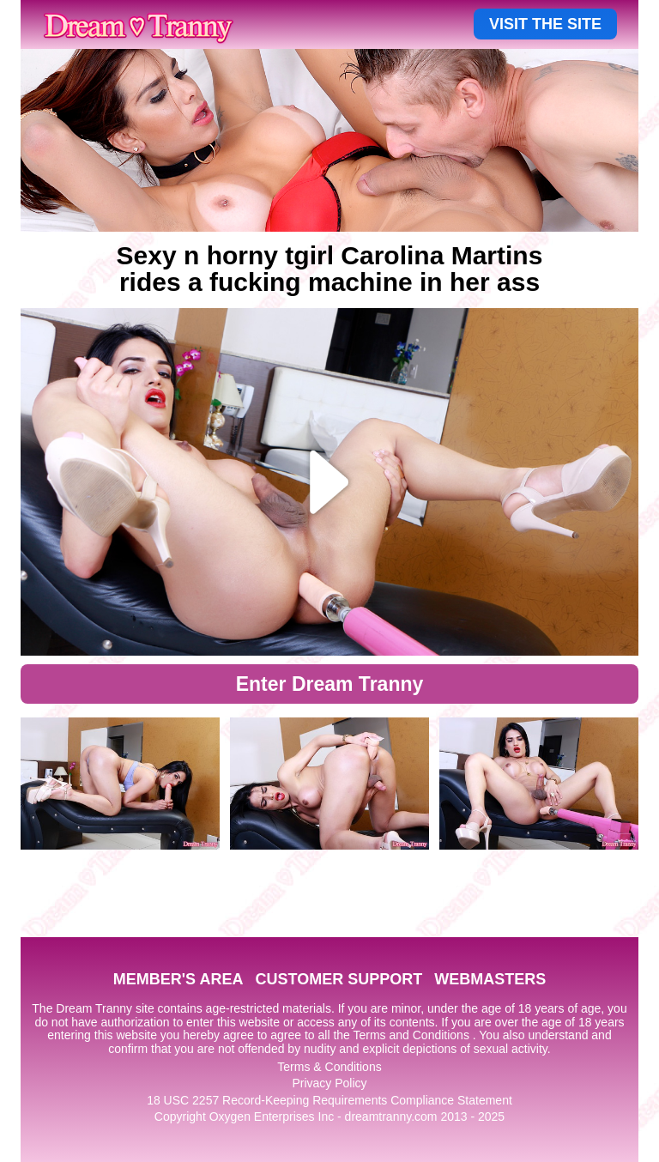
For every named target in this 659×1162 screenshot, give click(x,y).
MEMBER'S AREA (178, 979)
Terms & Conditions (329, 1067)
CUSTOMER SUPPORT (338, 979)
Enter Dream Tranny (330, 684)
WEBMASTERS (490, 979)
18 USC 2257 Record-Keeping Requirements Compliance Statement (329, 1100)
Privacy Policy (329, 1083)
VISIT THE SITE (545, 24)
